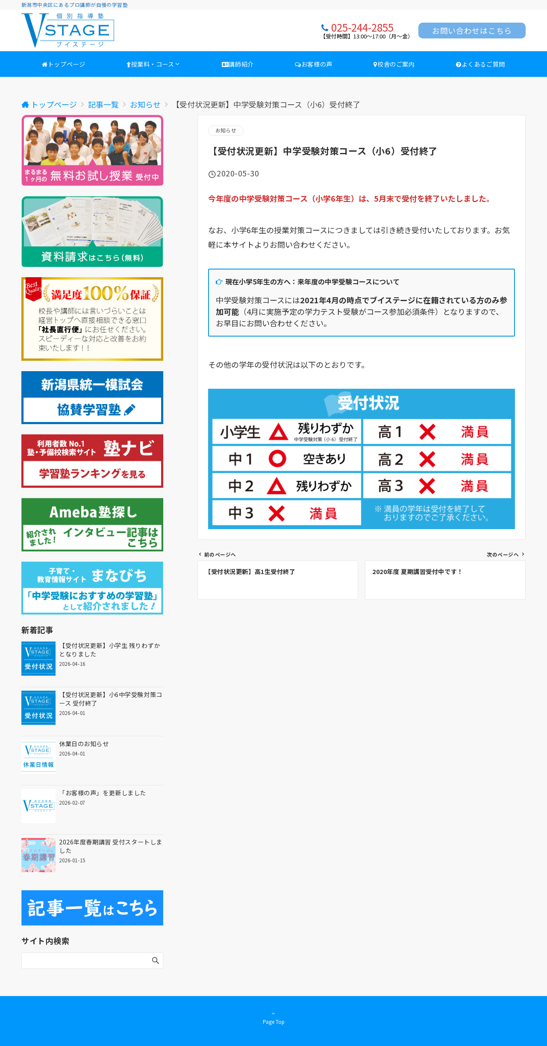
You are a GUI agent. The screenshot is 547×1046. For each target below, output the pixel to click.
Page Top (273, 1017)
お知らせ (225, 130)
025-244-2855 (362, 27)
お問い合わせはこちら (472, 30)
